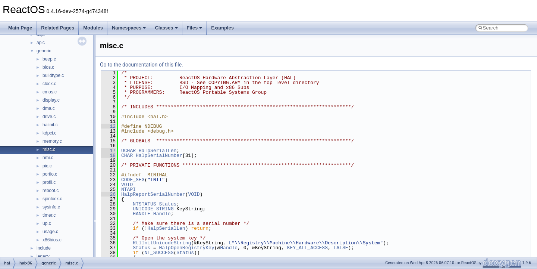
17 (108, 150)
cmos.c (50, 92)
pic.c (47, 165)
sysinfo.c (51, 207)
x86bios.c (52, 239)
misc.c (49, 149)
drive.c (49, 116)
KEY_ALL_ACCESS (307, 247)
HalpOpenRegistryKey (186, 247)
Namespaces (129, 28)
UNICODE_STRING (153, 208)
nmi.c (48, 157)
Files (194, 28)
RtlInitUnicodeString (162, 242)
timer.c (49, 215)
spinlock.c (52, 198)
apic (41, 42)
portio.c (50, 174)
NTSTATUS (144, 204)
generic (44, 50)
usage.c (50, 231)
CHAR (127, 155)
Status (167, 204)
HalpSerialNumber (159, 155)
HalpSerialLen (157, 150)
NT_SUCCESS (158, 252)
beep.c (49, 59)
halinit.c (50, 124)
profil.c (49, 182)
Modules (93, 28)
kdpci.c (49, 133)
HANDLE (141, 213)
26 (108, 194)
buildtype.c (53, 75)
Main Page (20, 28)
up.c (47, 223)
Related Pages (57, 28)
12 (108, 126)
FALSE (340, 247)
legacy (43, 256)
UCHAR (128, 150)
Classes (166, 28)
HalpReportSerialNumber (153, 194)
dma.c (49, 108)
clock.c (49, 83)
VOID (127, 184)
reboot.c (51, 190)
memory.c (52, 141)
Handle (162, 213)
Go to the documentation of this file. (141, 65)
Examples (222, 28)
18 (108, 155)
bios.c (48, 67)
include (44, 248)
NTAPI (128, 189)
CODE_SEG (132, 179)
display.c (51, 100)
